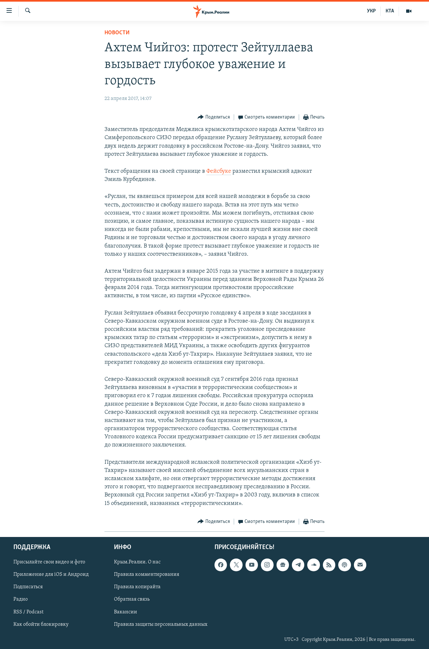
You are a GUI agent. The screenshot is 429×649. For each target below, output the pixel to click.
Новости (117, 33)
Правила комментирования (146, 574)
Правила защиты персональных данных (160, 624)
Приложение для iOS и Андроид (51, 574)
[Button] (214, 117)
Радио (20, 599)
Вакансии (125, 611)
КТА (390, 11)
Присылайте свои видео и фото (49, 562)
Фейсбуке (218, 171)
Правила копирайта (137, 587)
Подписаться (28, 587)
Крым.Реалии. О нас (137, 562)
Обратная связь (132, 599)
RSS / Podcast (28, 611)
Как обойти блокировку (41, 624)
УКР (371, 11)
